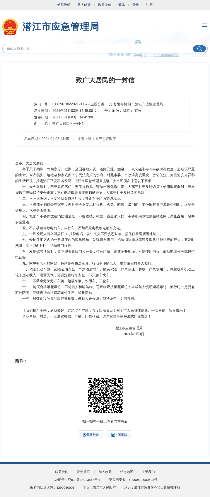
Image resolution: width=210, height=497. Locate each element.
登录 (135, 5)
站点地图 (126, 472)
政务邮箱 (84, 5)
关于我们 (148, 472)
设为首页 (83, 472)
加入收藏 (105, 472)
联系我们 (61, 472)
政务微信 (104, 5)
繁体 (121, 5)
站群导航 (63, 5)
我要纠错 (91, 435)
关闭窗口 (119, 435)
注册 (149, 5)
